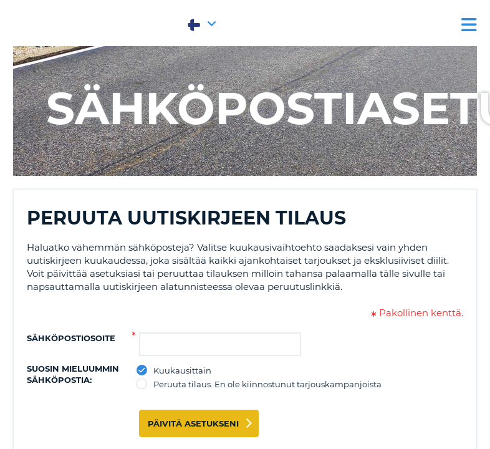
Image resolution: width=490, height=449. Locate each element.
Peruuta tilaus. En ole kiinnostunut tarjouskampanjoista (268, 384)
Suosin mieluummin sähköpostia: (73, 374)
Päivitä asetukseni (193, 423)
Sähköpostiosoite (71, 338)
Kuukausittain (182, 370)
